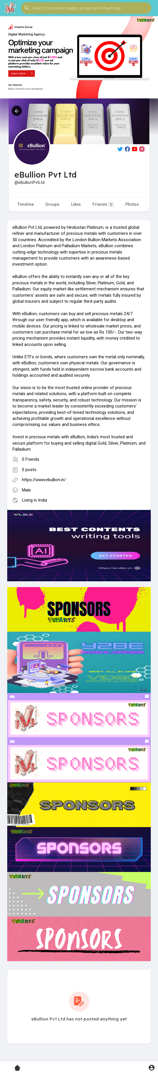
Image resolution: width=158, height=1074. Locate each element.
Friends (103, 204)
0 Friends (30, 459)
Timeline (25, 204)
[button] (86, 8)
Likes (76, 204)
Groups (52, 204)
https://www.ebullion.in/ (44, 479)
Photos (132, 204)
